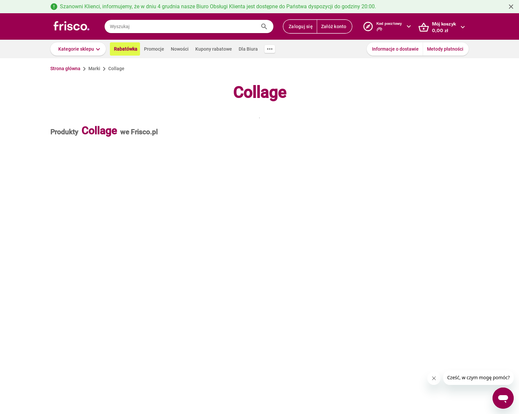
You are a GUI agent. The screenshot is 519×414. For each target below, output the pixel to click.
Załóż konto (334, 26)
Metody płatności (445, 49)
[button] (78, 49)
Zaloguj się (301, 26)
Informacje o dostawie (395, 49)
